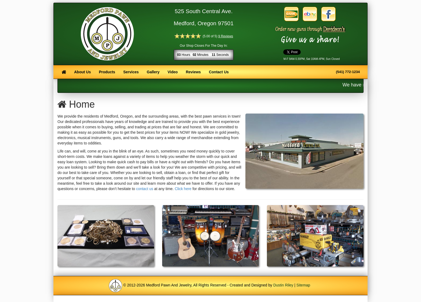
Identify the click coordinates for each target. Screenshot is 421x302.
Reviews (193, 72)
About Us (82, 72)
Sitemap (303, 285)
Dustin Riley (283, 285)
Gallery (153, 72)
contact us (144, 189)
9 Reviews (225, 36)
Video (173, 72)
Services (131, 72)
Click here (183, 189)
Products (107, 72)
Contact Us (219, 72)
